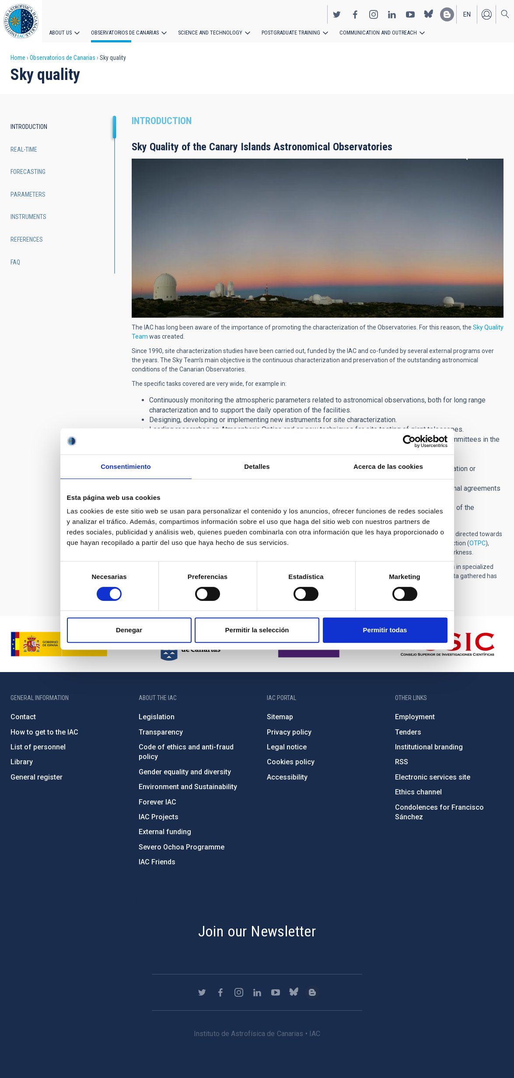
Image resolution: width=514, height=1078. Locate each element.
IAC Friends (157, 862)
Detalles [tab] (256, 466)
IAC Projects (158, 817)
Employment (415, 717)
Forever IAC (157, 802)
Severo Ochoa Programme (181, 847)
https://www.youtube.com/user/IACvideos (410, 13)
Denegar (129, 630)
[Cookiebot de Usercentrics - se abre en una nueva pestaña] (409, 441)
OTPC (477, 543)
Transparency (161, 732)
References (26, 239)
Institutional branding (429, 747)
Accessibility (287, 777)
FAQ (15, 262)
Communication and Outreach (367, 31)
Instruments (28, 216)
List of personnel (38, 747)
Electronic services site (432, 777)
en (467, 13)
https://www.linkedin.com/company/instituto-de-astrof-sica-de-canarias (392, 13)
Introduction (28, 126)
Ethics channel (418, 792)
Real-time (23, 149)
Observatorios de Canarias (123, 31)
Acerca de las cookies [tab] (388, 466)
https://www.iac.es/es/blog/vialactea (447, 13)
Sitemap (280, 717)
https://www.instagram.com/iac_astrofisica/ (373, 13)
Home (17, 57)
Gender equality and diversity (185, 772)
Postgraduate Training (283, 31)
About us (60, 31)
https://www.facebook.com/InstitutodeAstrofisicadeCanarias (355, 13)
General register (36, 777)
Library (21, 762)
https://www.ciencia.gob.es (59, 644)
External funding (165, 832)
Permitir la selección (257, 630)
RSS (401, 762)
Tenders (408, 732)
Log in (486, 13)
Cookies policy (291, 762)
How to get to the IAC (44, 732)
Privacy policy (289, 732)
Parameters (27, 194)
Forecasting (27, 171)
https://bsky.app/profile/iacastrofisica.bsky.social (429, 13)
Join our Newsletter (257, 931)
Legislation (157, 717)
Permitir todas (385, 630)
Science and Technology (205, 31)
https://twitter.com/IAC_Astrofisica (337, 13)
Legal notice (287, 747)
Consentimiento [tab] (126, 466)
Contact (23, 717)
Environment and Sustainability (188, 787)
